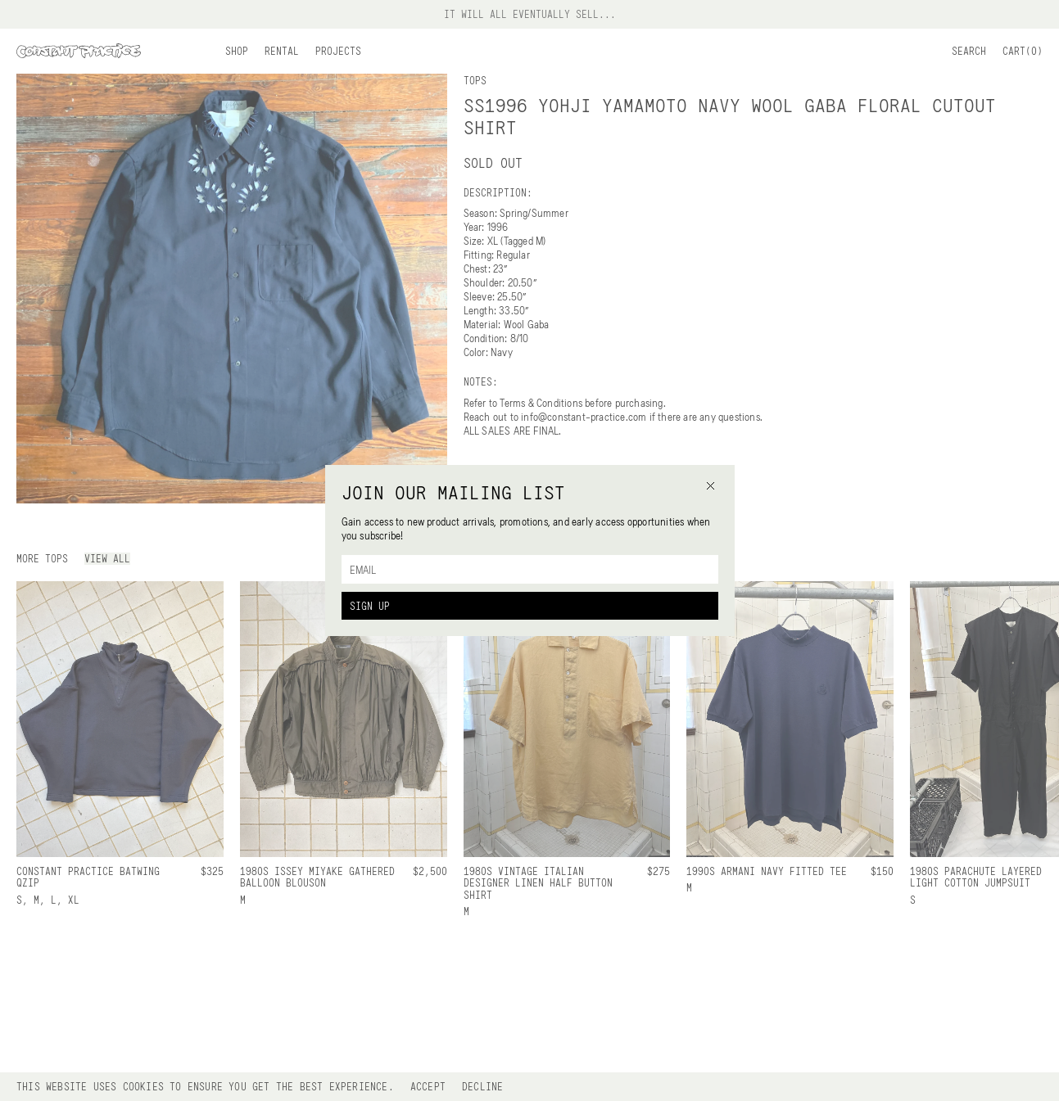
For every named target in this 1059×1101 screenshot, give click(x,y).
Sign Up (370, 605)
